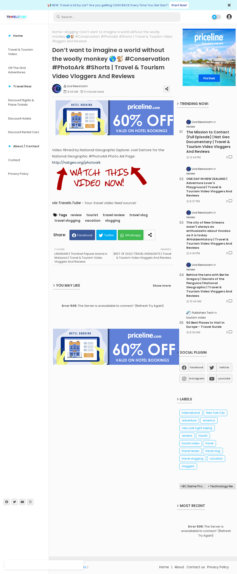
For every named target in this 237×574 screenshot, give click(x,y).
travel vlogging (67, 220)
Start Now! (179, 5)
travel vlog (138, 215)
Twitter (109, 235)
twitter (224, 367)
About (179, 567)
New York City (215, 413)
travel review (114, 215)
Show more (162, 285)
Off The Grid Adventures (17, 70)
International (191, 413)
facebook (196, 367)
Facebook (85, 235)
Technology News (223, 486)
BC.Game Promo (194, 486)
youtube (224, 378)
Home (57, 32)
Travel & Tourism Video (20, 51)
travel (209, 443)
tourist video (190, 443)
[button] (229, 16)
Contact (14, 160)
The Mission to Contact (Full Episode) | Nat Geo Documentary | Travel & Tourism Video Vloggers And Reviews (208, 142)
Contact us (196, 567)
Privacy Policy (18, 174)
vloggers (188, 466)
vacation (92, 220)
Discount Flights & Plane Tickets (21, 102)
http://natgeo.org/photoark (76, 162)
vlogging (71, 32)
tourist (92, 215)
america (209, 420)
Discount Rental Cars (23, 132)
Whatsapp (133, 235)
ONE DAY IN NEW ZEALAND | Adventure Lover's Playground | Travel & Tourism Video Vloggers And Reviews (209, 187)
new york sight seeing (197, 428)
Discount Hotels (19, 118)
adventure (189, 420)
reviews (187, 436)
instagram (196, 378)
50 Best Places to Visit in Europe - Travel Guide (205, 325)
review (76, 215)
